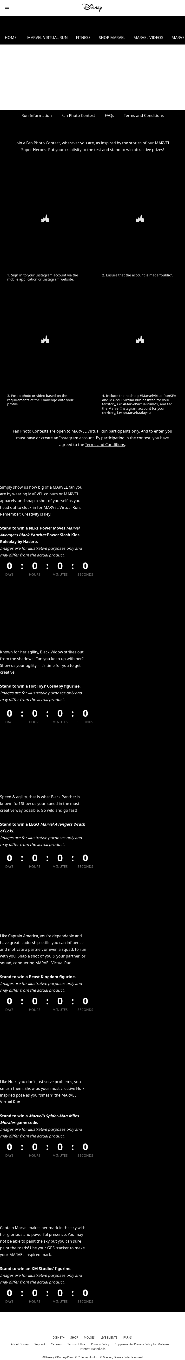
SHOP (74, 1336)
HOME (11, 37)
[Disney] (92, 8)
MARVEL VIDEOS (164, 37)
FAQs (109, 115)
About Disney (20, 1343)
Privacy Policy (100, 1343)
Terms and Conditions (144, 115)
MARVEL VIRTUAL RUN (48, 37)
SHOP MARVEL (122, 37)
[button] (6, 8)
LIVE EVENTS (109, 1336)
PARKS (127, 1336)
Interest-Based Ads (93, 1348)
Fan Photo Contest (78, 115)
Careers (56, 1343)
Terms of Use (76, 1343)
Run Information (36, 115)
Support (39, 1343)
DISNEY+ (59, 1336)
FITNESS (88, 37)
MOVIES (89, 1336)
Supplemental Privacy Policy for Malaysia (142, 1343)
